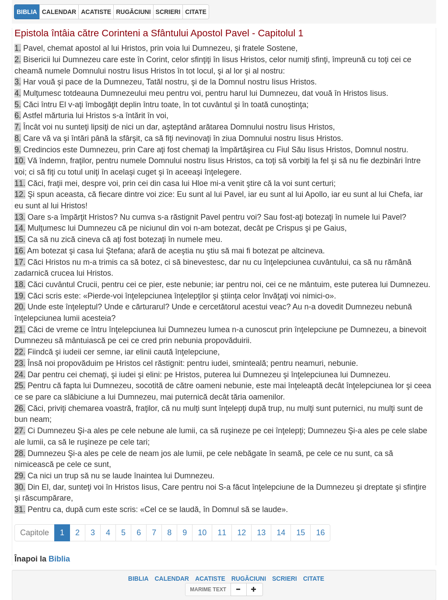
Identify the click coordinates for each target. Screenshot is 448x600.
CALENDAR (171, 578)
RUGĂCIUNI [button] (133, 11)
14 (280, 532)
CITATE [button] (195, 11)
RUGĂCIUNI (248, 578)
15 (300, 532)
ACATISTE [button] (96, 11)
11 (221, 532)
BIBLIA (138, 578)
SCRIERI (284, 578)
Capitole (34, 532)
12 (241, 532)
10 (202, 532)
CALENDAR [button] (59, 11)
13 (261, 532)
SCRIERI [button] (168, 11)
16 (320, 532)
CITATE (313, 578)
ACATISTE (210, 578)
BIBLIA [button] (27, 11)
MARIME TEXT (208, 589)
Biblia (59, 558)
